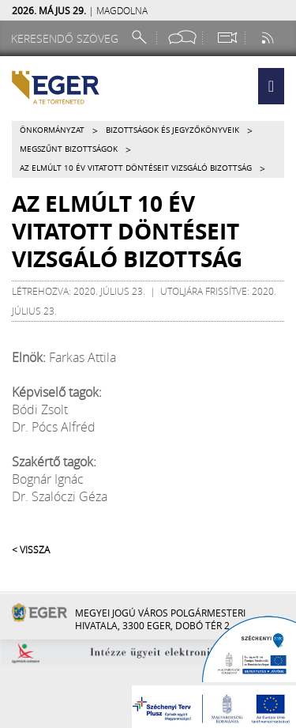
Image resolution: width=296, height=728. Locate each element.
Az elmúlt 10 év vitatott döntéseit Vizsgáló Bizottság (136, 168)
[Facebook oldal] (182, 38)
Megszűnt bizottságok (69, 149)
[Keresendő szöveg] (67, 38)
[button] (271, 86)
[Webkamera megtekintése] (226, 38)
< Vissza (31, 549)
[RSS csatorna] (269, 38)
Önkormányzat (52, 130)
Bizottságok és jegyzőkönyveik (172, 130)
